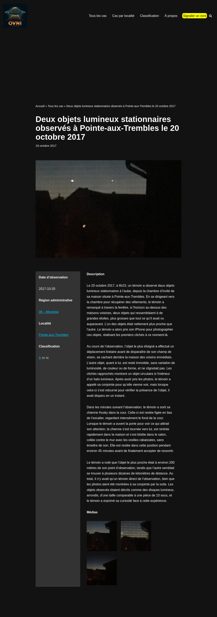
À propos (171, 16)
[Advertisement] (108, 61)
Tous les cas (98, 16)
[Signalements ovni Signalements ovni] (15, 16)
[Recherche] (210, 15)
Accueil (40, 106)
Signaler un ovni (194, 16)
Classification (149, 16)
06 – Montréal (49, 312)
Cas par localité (123, 16)
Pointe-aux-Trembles (54, 335)
